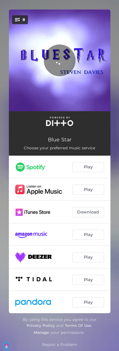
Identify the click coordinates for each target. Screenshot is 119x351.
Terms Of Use (78, 325)
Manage (41, 332)
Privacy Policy (41, 325)
